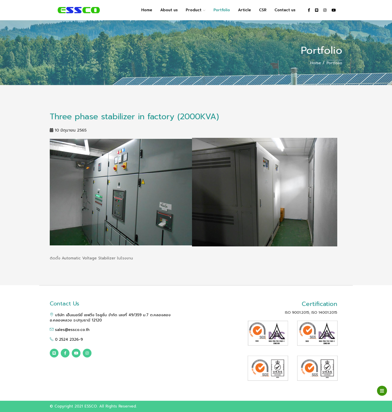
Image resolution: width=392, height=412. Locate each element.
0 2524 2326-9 (66, 339)
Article (244, 10)
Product (196, 10)
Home (146, 10)
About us (169, 10)
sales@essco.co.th (70, 329)
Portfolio (222, 10)
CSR (262, 10)
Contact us (285, 10)
